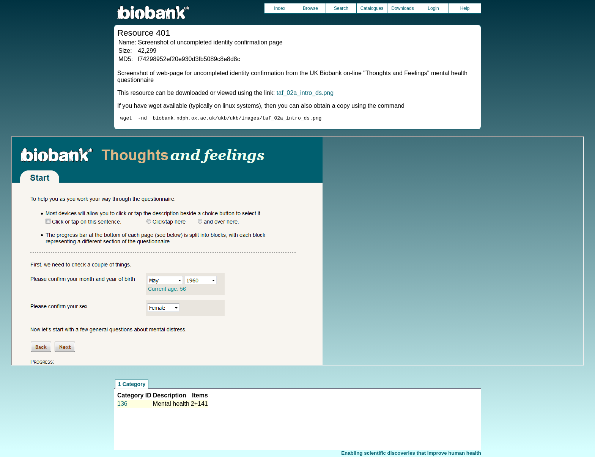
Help (465, 8)
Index (279, 8)
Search (341, 8)
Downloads (402, 8)
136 (122, 405)
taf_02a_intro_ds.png (305, 93)
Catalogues (372, 8)
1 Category (131, 385)
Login (433, 8)
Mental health (171, 405)
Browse (310, 8)
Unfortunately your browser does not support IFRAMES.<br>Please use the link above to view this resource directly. (297, 252)
